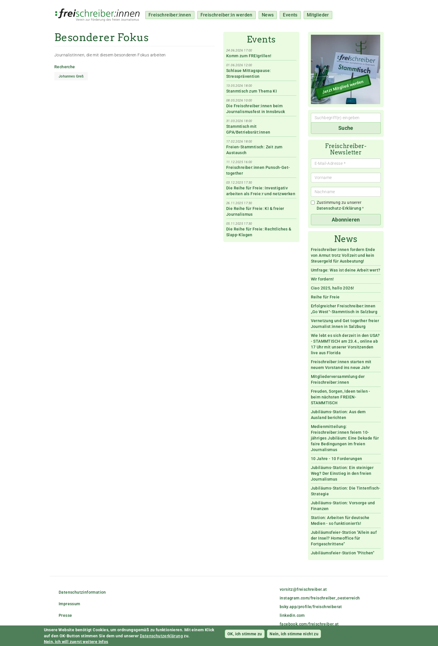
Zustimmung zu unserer (337, 205)
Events (290, 15)
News (268, 15)
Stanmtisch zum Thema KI (251, 91)
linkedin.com (292, 615)
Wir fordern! (322, 279)
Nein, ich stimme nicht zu (294, 636)
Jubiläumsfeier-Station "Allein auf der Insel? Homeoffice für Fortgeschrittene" (344, 538)
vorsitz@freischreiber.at (303, 589)
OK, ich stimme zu (244, 636)
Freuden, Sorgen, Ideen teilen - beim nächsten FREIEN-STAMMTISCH (340, 397)
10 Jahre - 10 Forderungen (336, 458)
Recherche (64, 66)
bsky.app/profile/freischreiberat (311, 606)
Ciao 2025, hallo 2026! (332, 288)
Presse (65, 615)
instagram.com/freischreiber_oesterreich (320, 598)
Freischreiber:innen (170, 15)
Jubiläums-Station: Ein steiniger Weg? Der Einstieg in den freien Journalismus (342, 473)
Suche (345, 128)
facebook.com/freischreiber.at (309, 624)
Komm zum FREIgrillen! (248, 55)
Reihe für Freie (325, 297)
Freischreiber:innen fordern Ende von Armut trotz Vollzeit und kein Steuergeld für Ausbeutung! (343, 255)
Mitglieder (318, 15)
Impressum (69, 603)
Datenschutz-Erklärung (339, 208)
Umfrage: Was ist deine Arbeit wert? (346, 270)
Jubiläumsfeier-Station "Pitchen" (342, 553)
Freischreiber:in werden (227, 15)
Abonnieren (346, 220)
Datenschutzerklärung (161, 638)
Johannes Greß (71, 76)
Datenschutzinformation (82, 592)
